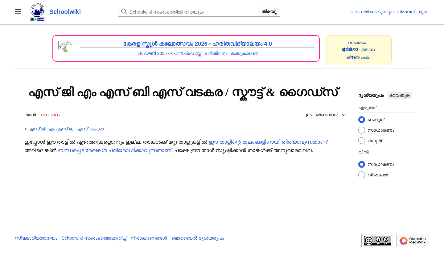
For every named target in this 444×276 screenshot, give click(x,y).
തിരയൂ (269, 11)
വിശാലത (378, 174)
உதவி (365, 57)
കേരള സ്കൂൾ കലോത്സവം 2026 (165, 43)
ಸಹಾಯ (368, 49)
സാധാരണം (381, 130)
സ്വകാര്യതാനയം (36, 238)
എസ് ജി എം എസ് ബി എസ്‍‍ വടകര (66, 128)
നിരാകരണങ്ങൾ (149, 238)
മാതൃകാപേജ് (244, 53)
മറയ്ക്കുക (399, 95)
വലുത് (375, 140)
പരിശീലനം (216, 53)
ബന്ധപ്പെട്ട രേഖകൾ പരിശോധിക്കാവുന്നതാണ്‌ (114, 150)
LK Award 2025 (152, 53)
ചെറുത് (376, 119)
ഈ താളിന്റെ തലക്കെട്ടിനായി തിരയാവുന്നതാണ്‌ (268, 142)
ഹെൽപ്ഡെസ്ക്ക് (185, 53)
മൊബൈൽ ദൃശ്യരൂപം (197, 238)
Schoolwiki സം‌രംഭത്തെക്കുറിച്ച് (94, 238)
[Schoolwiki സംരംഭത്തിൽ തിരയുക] (188, 12)
